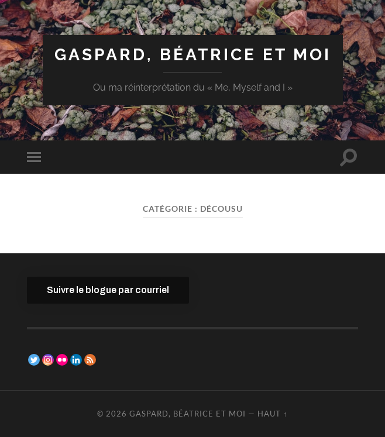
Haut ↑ (272, 413)
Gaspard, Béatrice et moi (192, 54)
